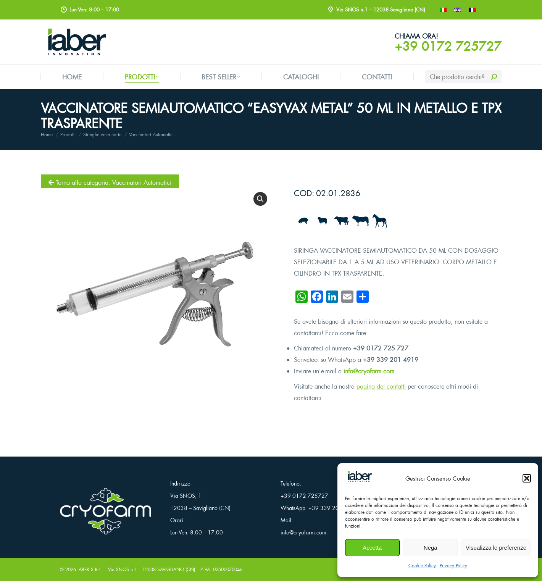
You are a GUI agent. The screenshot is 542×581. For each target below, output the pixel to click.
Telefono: (291, 483)
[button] (527, 478)
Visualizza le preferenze (496, 547)
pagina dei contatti (381, 386)
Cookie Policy (422, 565)
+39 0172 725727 (448, 46)
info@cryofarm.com (369, 371)
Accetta (372, 547)
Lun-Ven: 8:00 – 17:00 (196, 532)
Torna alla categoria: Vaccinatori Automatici (109, 182)
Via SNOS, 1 (186, 495)
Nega (430, 547)
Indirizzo (180, 483)
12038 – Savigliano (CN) (200, 508)
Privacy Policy (453, 565)
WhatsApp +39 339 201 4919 (319, 508)
